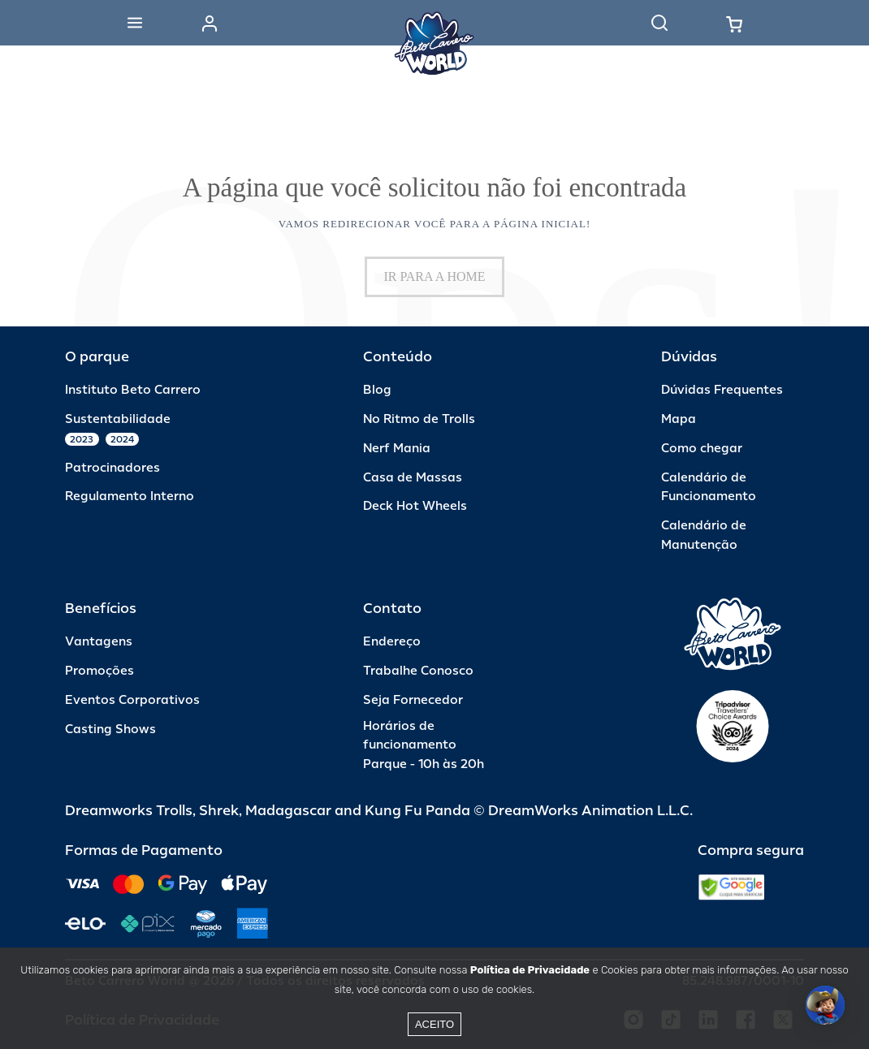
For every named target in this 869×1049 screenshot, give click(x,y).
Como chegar (701, 448)
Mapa (678, 419)
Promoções (99, 671)
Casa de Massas (412, 478)
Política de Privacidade (530, 970)
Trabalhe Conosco (418, 671)
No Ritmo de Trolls (419, 419)
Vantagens (98, 642)
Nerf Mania (396, 448)
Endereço (392, 642)
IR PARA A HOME (434, 276)
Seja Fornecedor (413, 700)
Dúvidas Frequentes (722, 390)
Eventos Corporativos (132, 700)
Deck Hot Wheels (415, 506)
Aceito (434, 1024)
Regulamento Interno (129, 496)
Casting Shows (110, 729)
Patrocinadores (112, 468)
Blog (377, 390)
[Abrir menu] (135, 22)
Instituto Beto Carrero (133, 390)
